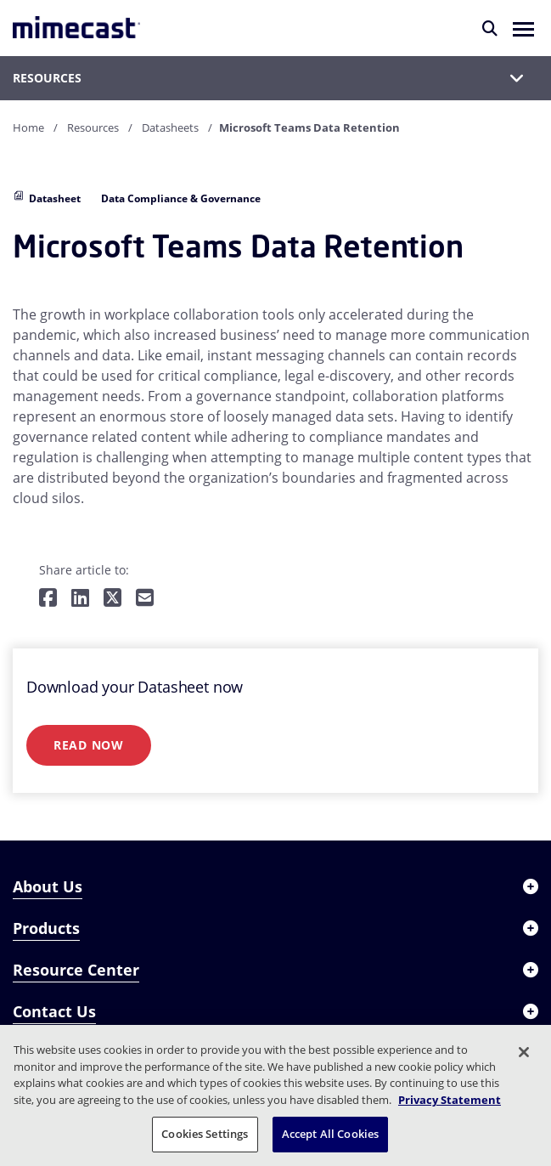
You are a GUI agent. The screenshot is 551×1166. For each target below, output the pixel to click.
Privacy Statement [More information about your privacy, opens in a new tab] (449, 1099)
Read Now (88, 745)
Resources (93, 127)
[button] (523, 28)
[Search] (490, 28)
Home (28, 127)
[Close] (524, 1052)
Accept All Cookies (330, 1133)
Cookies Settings (204, 1133)
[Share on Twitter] (112, 599)
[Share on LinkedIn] (80, 599)
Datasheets (170, 127)
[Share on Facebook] (48, 599)
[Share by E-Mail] (145, 599)
